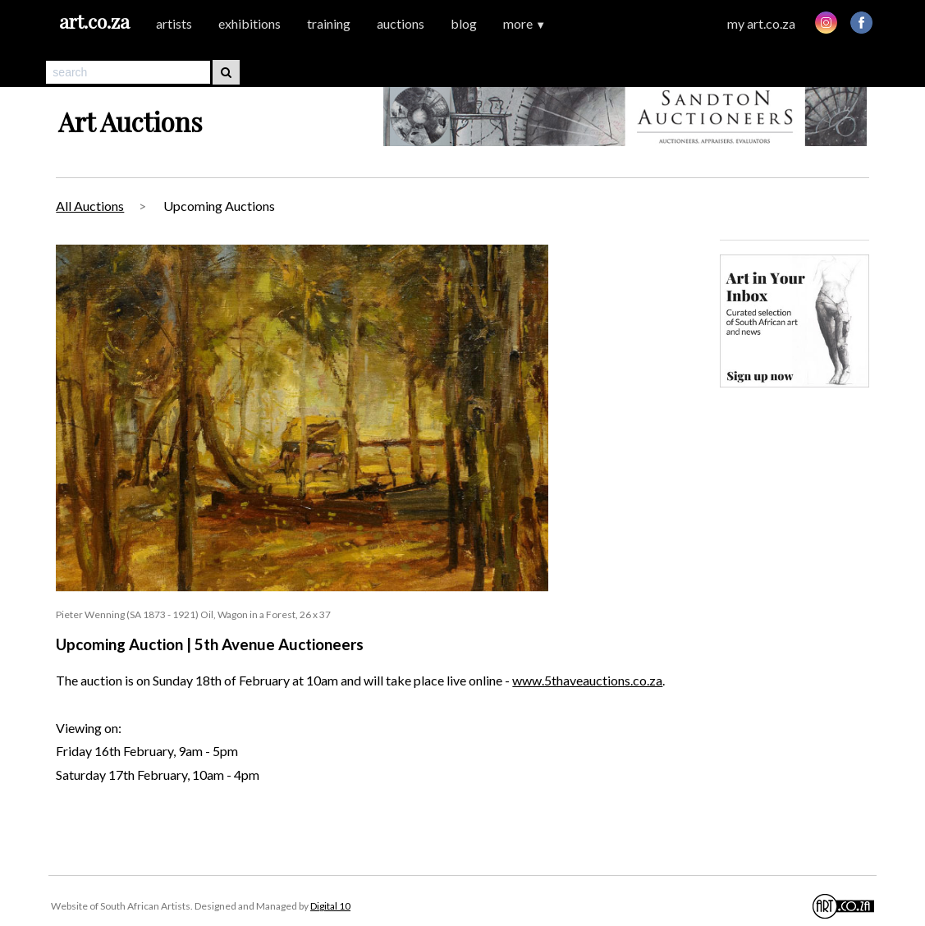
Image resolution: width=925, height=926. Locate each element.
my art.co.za (761, 23)
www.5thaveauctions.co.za (587, 680)
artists (174, 23)
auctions (400, 23)
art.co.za (94, 21)
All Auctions (90, 205)
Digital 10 (330, 906)
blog (464, 23)
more (524, 23)
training (328, 23)
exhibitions (249, 23)
